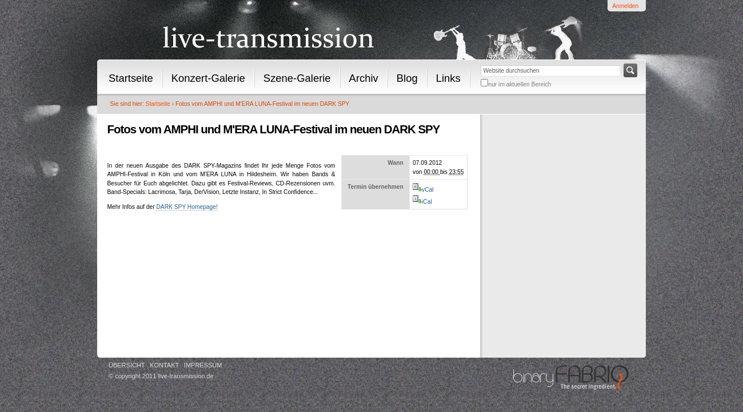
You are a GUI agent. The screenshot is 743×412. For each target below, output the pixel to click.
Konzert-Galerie (208, 78)
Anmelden (625, 6)
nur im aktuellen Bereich (519, 84)
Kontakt (164, 365)
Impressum (203, 365)
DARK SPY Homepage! (186, 207)
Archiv (363, 78)
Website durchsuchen (480, 63)
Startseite (131, 78)
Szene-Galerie (297, 78)
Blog (407, 78)
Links (448, 78)
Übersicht (127, 365)
